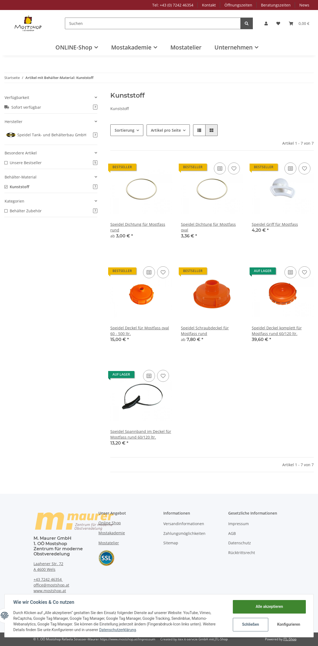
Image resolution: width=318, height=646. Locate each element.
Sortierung (124, 130)
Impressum (238, 523)
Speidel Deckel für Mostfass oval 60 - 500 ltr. (139, 330)
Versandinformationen (183, 523)
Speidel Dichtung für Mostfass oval (208, 227)
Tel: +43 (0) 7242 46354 (172, 5)
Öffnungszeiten (238, 5)
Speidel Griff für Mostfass (275, 224)
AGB (232, 533)
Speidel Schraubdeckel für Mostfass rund (205, 330)
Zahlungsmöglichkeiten (184, 533)
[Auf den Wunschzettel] (234, 168)
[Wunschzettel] (278, 23)
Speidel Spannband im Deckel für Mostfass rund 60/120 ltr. (140, 434)
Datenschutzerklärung (117, 630)
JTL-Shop (289, 639)
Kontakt (209, 5)
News (304, 5)
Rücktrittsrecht (241, 552)
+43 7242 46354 (48, 579)
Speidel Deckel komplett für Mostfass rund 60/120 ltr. (277, 330)
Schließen (250, 624)
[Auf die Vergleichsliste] (220, 168)
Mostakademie (111, 532)
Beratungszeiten (276, 5)
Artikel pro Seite (166, 130)
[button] (266, 23)
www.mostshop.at (50, 590)
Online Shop (109, 522)
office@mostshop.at (51, 585)
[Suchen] (153, 23)
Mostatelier (185, 47)
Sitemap (170, 542)
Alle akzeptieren (269, 606)
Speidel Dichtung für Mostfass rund (137, 227)
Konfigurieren (288, 624)
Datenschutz (239, 542)
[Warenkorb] (299, 23)
